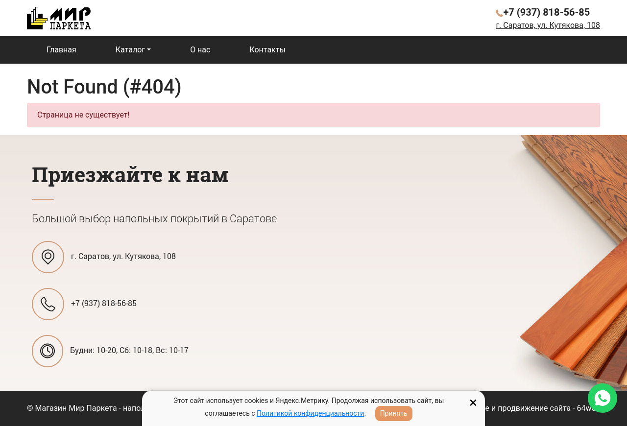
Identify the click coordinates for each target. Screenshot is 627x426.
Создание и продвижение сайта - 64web (527, 408)
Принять (394, 413)
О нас (200, 49)
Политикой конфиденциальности (310, 413)
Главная (61, 49)
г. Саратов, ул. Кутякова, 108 (548, 25)
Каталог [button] (130, 49)
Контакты (267, 49)
